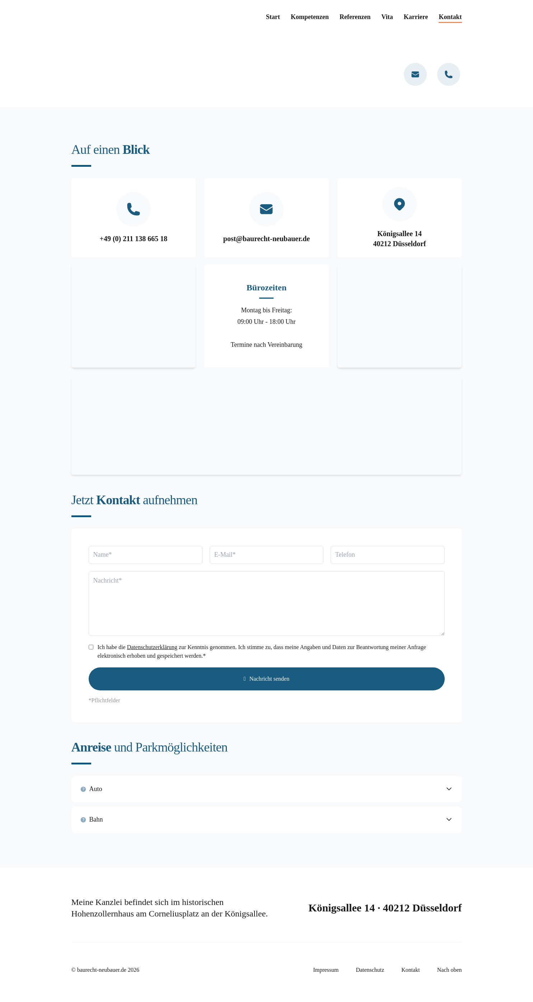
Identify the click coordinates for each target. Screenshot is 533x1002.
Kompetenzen (310, 16)
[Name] (145, 554)
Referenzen (355, 16)
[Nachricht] (267, 602)
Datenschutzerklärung (152, 646)
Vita (387, 16)
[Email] (266, 554)
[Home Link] (125, 17)
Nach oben (449, 969)
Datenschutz (370, 969)
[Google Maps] (266, 425)
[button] (266, 788)
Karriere (416, 16)
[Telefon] (448, 74)
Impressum (325, 969)
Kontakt (450, 16)
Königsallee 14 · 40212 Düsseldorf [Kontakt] (385, 907)
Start (273, 16)
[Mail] (415, 74)
